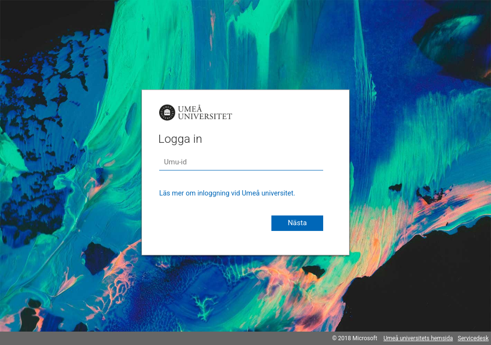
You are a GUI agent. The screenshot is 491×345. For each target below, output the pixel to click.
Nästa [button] (297, 222)
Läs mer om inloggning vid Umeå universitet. (227, 193)
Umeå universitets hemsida (418, 338)
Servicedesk (473, 338)
